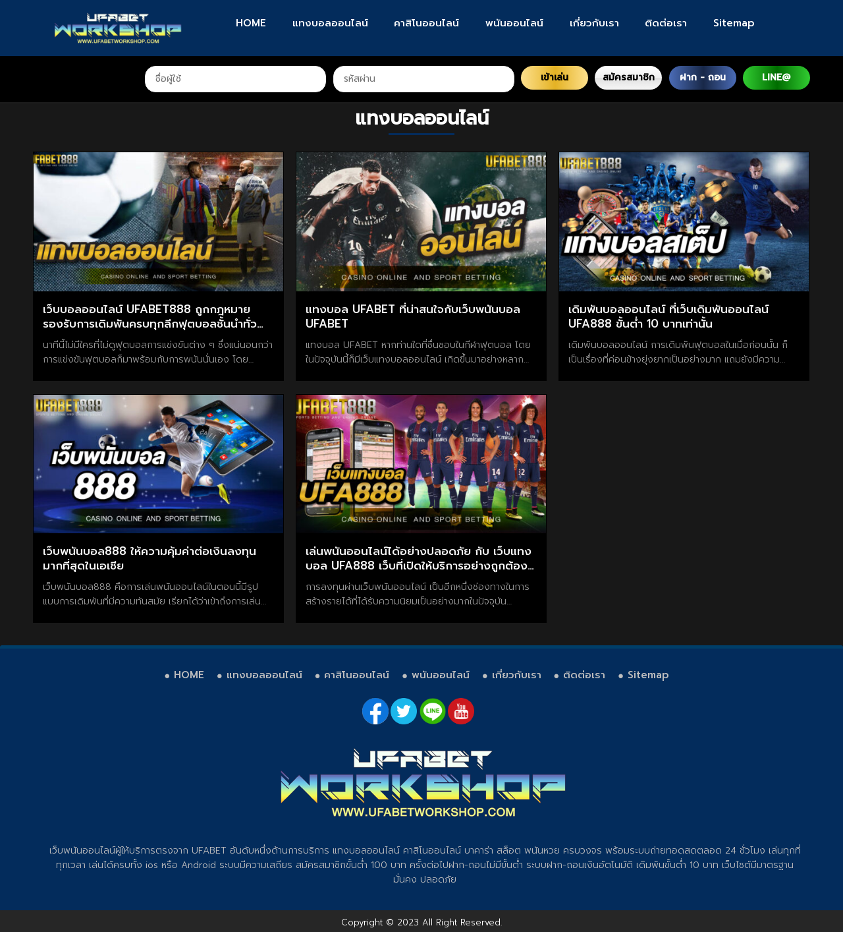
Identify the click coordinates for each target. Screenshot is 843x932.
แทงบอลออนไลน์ (330, 23)
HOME (251, 23)
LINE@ (776, 77)
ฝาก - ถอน (703, 77)
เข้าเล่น (554, 77)
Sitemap (734, 23)
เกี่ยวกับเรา (594, 23)
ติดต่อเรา (666, 23)
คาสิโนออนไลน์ (426, 23)
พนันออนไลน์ (514, 23)
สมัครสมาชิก (629, 77)
